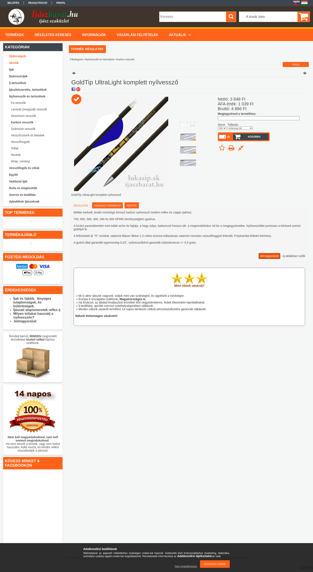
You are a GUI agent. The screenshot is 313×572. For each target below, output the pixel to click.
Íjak (11, 69)
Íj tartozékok (17, 83)
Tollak (14, 148)
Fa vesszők (18, 103)
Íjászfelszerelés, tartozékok (28, 89)
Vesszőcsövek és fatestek (27, 135)
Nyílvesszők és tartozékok (27, 96)
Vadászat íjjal (18, 181)
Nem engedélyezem (186, 566)
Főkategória (76, 59)
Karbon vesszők (22, 122)
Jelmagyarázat (269, 256)
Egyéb (13, 174)
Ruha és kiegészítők (23, 188)
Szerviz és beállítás (22, 194)
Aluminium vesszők (23, 115)
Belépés (13, 2)
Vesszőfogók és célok (24, 168)
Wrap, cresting (20, 161)
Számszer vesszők (23, 128)
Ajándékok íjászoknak (24, 201)
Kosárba (254, 136)
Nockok (16, 154)
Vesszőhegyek (20, 141)
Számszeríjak (18, 76)
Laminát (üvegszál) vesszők (29, 109)
